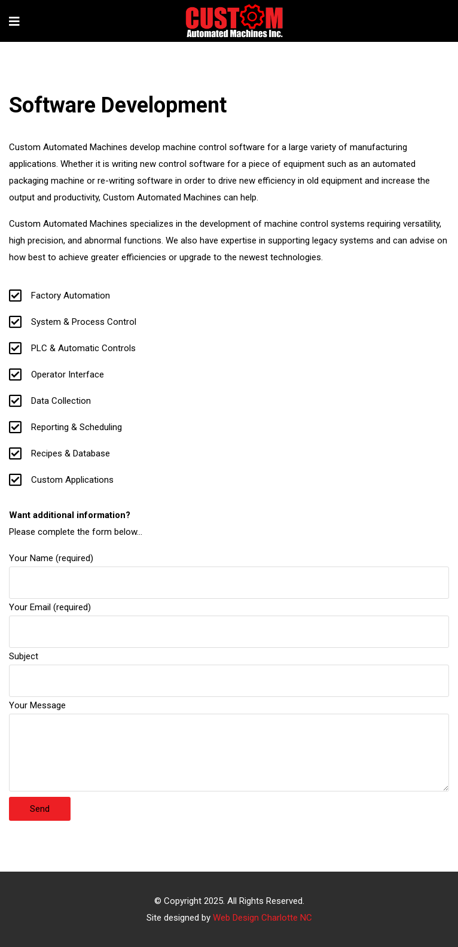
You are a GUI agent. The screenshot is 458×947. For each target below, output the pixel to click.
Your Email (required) (229, 619)
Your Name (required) (229, 570)
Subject (229, 668)
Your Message (229, 747)
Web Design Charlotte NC (262, 917)
